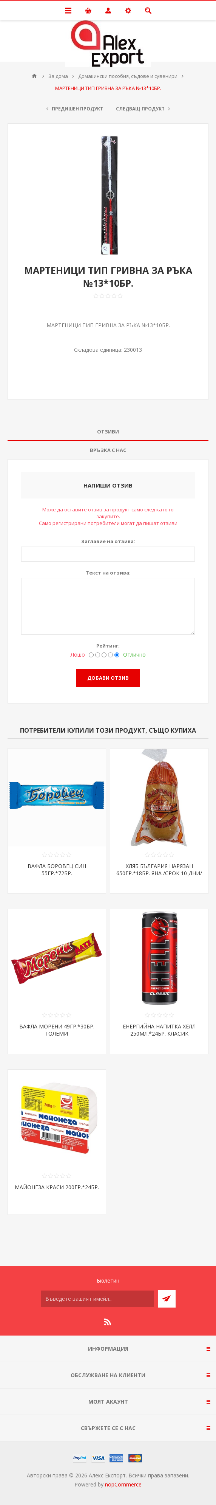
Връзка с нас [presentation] (108, 450)
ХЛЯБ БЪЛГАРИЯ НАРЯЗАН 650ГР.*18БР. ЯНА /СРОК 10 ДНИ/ (159, 869)
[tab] (108, 431)
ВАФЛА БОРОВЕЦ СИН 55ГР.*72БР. (57, 869)
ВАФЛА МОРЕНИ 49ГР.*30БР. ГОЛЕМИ (56, 1030)
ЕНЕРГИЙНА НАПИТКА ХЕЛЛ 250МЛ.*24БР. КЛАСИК (159, 1030)
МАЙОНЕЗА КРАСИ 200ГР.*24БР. (57, 1187)
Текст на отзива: (108, 572)
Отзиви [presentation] (108, 431)
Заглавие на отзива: (108, 541)
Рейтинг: (108, 645)
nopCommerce (123, 1484)
